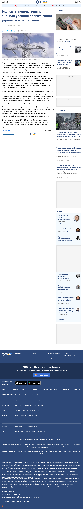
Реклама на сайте (19, 358)
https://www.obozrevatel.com (56, 462)
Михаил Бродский (62, 231)
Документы (35, 358)
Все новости (77, 389)
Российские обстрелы (62, 6)
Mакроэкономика (11, 23)
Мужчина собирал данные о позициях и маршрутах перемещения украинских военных (67, 173)
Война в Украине (28, 6)
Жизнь (35, 389)
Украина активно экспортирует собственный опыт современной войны (64, 276)
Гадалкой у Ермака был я (66, 229)
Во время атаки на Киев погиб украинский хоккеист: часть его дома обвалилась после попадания (64, 50)
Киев (16, 394)
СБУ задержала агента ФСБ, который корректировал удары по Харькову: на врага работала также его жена (68, 167)
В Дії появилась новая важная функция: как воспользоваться (64, 62)
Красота (28, 431)
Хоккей (29, 400)
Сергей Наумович (62, 281)
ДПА (35, 405)
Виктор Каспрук (61, 314)
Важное (59, 10)
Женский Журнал (40, 431)
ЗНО (39, 405)
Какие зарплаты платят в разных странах (67, 39)
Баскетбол (23, 400)
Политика (15, 389)
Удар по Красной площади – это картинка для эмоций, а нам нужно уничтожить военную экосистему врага (66, 299)
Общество (66, 389)
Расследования (48, 389)
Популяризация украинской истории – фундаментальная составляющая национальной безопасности (65, 287)
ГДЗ (16, 405)
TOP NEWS (60, 110)
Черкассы (39, 394)
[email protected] (21, 497)
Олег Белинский (61, 303)
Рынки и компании (20, 421)
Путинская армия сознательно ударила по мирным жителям (68, 140)
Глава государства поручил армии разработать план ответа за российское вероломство (67, 156)
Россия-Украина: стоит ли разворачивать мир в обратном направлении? (66, 310)
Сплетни (22, 431)
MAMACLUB (30, 426)
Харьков (21, 394)
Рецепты (17, 415)
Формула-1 (39, 400)
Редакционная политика (8, 134)
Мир (23, 389)
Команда (34, 353)
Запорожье (28, 394)
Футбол (17, 400)
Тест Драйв (18, 410)
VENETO (52, 6)
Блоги (55, 389)
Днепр (33, 394)
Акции (34, 410)
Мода (33, 431)
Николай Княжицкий (62, 221)
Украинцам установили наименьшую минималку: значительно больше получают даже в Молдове (67, 35)
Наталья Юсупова (62, 243)
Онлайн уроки (28, 405)
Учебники (21, 405)
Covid (35, 426)
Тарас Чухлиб (61, 292)
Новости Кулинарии (32, 415)
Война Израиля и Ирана (41, 6)
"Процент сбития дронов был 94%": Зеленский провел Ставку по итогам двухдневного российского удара (68, 150)
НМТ (42, 405)
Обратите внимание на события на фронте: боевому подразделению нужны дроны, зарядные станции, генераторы (66, 238)
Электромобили (27, 410)
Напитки (23, 415)
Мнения (59, 212)
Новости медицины (20, 426)
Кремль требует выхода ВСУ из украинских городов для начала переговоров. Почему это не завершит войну (64, 217)
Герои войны (18, 6)
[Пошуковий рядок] (79, 2)
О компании (18, 353)
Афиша (17, 431)
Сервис (39, 410)
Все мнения (61, 319)
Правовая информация (54, 353)
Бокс (33, 400)
